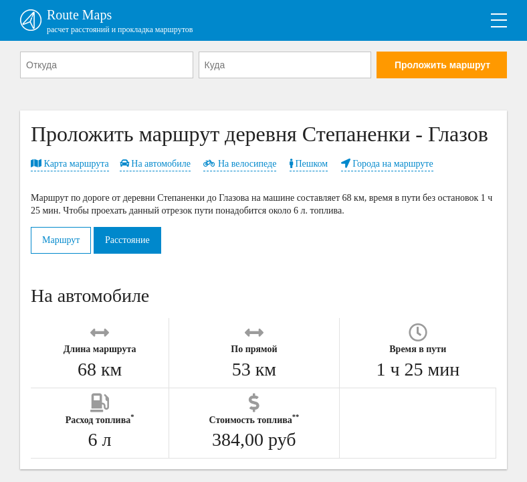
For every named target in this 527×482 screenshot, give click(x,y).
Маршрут (61, 240)
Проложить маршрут (442, 65)
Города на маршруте (387, 164)
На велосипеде (239, 164)
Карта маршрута (70, 164)
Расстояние (127, 240)
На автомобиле (155, 164)
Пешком (309, 164)
